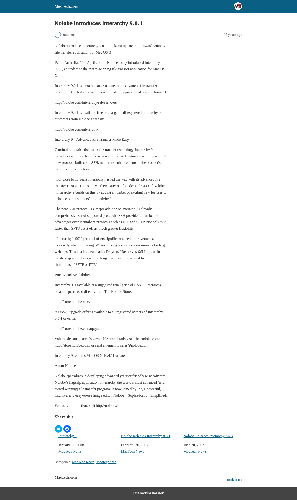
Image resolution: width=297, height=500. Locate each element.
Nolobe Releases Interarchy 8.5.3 (208, 436)
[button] (58, 429)
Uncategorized (106, 462)
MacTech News (70, 451)
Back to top (234, 479)
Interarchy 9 (67, 436)
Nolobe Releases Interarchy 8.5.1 (145, 436)
